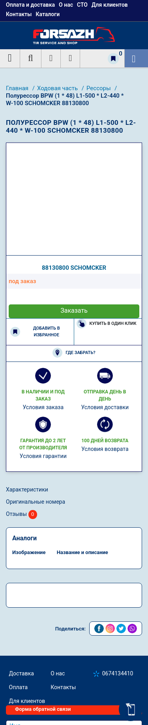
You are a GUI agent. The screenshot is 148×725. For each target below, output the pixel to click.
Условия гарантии (43, 456)
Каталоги (48, 14)
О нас (58, 673)
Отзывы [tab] (21, 514)
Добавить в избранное (35, 331)
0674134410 (117, 673)
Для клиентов (27, 701)
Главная (18, 88)
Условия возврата (105, 449)
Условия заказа (43, 407)
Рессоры (99, 88)
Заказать (74, 310)
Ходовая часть (58, 88)
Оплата (18, 687)
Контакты (19, 14)
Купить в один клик (107, 323)
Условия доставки (105, 407)
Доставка (21, 673)
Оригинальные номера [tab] (35, 502)
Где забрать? (73, 353)
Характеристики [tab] (27, 489)
